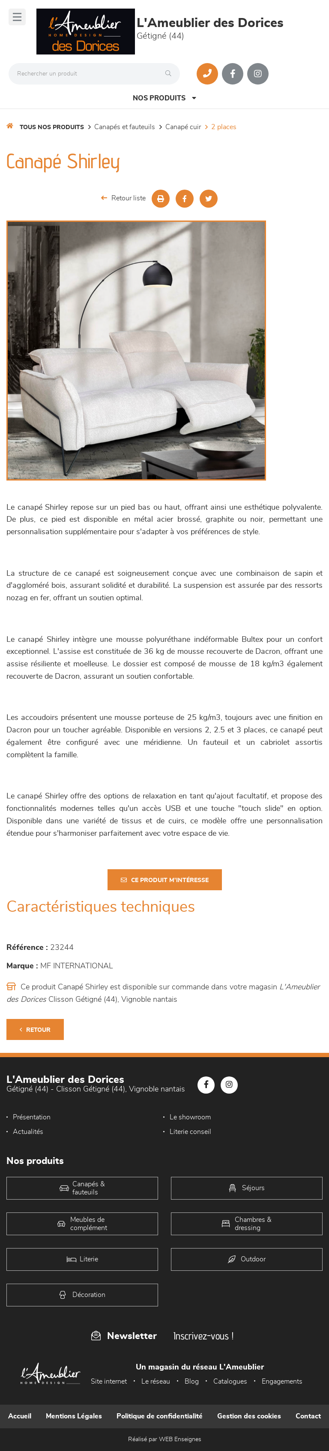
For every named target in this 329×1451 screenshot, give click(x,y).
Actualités (28, 1131)
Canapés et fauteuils (124, 127)
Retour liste (123, 198)
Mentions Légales (74, 1416)
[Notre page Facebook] (232, 74)
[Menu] (17, 17)
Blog (192, 1381)
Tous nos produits (52, 127)
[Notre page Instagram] (258, 74)
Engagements (282, 1381)
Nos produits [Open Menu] (164, 98)
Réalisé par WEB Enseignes (164, 1439)
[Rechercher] (170, 74)
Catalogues (230, 1381)
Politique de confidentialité (160, 1416)
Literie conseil (190, 1131)
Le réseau (155, 1381)
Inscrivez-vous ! (203, 1336)
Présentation (32, 1117)
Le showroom (190, 1117)
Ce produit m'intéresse (165, 880)
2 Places (223, 127)
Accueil (19, 1416)
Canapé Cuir (183, 127)
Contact (308, 1416)
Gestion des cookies (249, 1416)
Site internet (109, 1381)
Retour (35, 1030)
